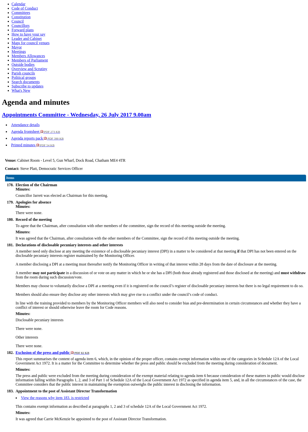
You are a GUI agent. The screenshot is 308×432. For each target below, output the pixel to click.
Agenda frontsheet (35, 132)
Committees (21, 13)
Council (18, 21)
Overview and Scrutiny (29, 69)
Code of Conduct (25, 8)
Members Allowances (28, 56)
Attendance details (25, 125)
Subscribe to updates (27, 86)
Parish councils (23, 73)
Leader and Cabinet (27, 39)
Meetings (19, 51)
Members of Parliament (30, 60)
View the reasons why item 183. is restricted (55, 398)
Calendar (19, 4)
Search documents (26, 82)
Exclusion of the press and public (52, 353)
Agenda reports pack (37, 138)
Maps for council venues (31, 43)
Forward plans (23, 30)
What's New (21, 90)
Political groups (24, 77)
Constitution (21, 17)
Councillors (21, 26)
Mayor (17, 47)
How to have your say (28, 34)
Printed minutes (33, 145)
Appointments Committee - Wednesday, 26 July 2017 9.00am (76, 114)
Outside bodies (23, 64)
